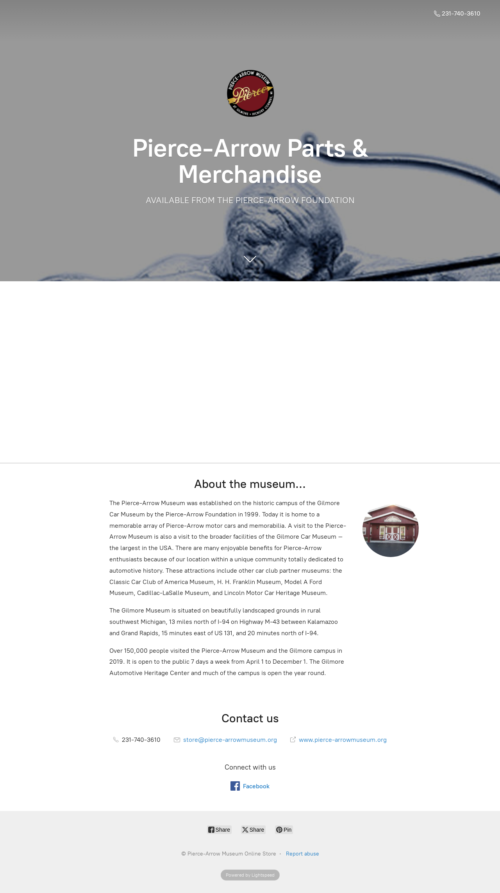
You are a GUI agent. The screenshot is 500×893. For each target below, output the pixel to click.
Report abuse (302, 853)
